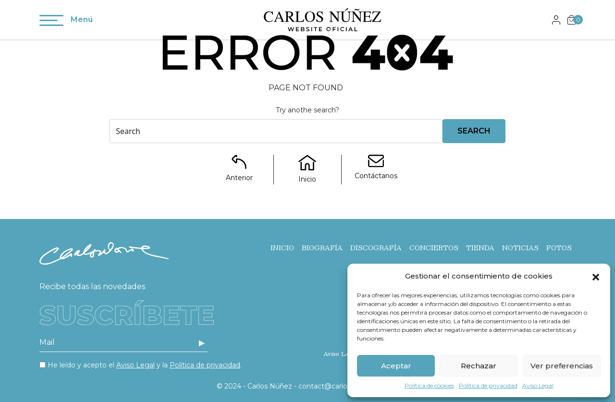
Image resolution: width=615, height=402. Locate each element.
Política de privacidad (488, 385)
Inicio (282, 248)
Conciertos (433, 248)
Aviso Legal (538, 385)
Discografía (376, 248)
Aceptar (396, 365)
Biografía (322, 248)
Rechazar (478, 365)
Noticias (520, 248)
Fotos (559, 248)
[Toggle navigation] (51, 22)
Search (474, 130)
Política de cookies (429, 385)
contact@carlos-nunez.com (344, 386)
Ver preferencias (561, 365)
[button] (596, 276)
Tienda (480, 248)
